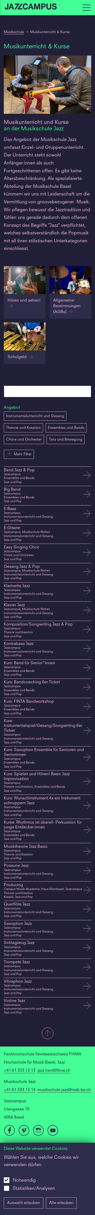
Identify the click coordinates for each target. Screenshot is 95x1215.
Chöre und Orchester (24, 439)
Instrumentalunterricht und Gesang (35, 416)
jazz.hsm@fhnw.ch (53, 1071)
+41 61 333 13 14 (19, 1090)
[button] (47, 1033)
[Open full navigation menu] (86, 7)
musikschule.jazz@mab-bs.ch (64, 1090)
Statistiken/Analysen (34, 1188)
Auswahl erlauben (23, 1203)
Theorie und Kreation (23, 428)
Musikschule (14, 32)
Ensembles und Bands (66, 428)
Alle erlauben (61, 1203)
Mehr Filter (19, 453)
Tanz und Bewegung (65, 439)
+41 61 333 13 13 (19, 1071)
